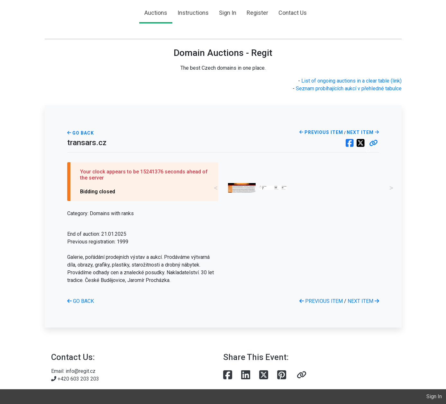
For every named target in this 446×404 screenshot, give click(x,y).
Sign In (227, 12)
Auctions (155, 12)
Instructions (193, 12)
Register (257, 12)
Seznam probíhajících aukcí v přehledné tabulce (349, 88)
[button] (373, 143)
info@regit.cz (81, 371)
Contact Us (292, 12)
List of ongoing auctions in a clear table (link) (351, 81)
